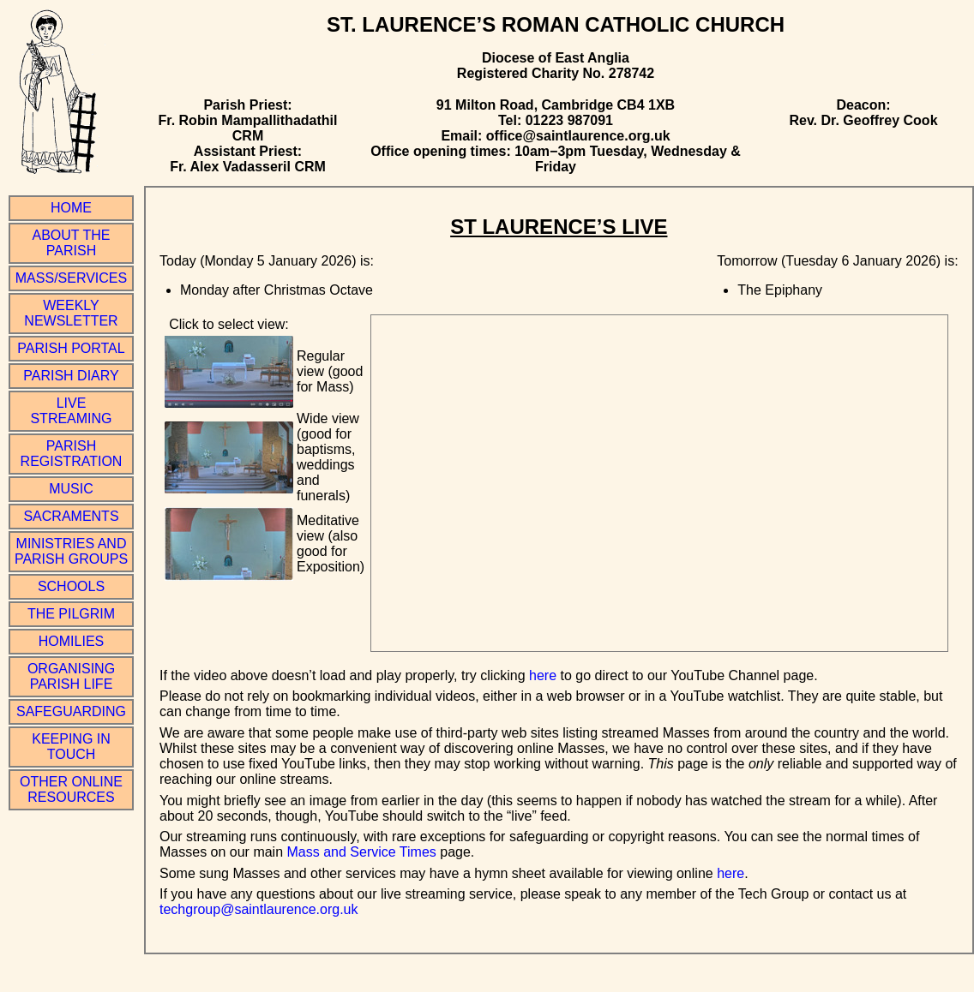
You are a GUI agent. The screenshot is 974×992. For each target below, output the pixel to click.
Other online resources (71, 789)
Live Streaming (70, 411)
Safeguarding (71, 711)
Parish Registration (72, 454)
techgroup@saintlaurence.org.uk (258, 909)
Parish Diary (70, 375)
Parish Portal (70, 348)
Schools (71, 586)
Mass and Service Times (361, 852)
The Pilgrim (71, 614)
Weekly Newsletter (70, 313)
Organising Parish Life (71, 676)
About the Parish (72, 243)
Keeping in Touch (71, 747)
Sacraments (70, 516)
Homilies (71, 641)
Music (71, 488)
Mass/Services (71, 278)
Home (71, 207)
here (542, 675)
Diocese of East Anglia (555, 58)
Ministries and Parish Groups (71, 551)
